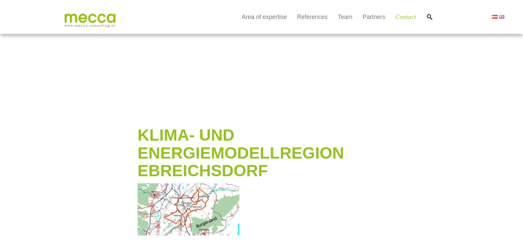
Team (345, 17)
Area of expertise (264, 17)
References (312, 17)
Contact (405, 16)
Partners (374, 17)
